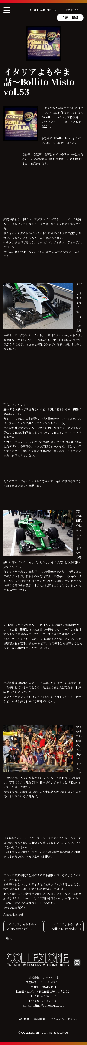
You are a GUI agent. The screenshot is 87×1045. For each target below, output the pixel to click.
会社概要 (23, 1019)
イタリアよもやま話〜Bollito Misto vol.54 (66, 926)
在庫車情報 (70, 17)
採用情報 (39, 1019)
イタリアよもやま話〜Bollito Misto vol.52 (21, 926)
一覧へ (7, 939)
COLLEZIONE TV (43, 10)
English (72, 10)
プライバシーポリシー (64, 1019)
